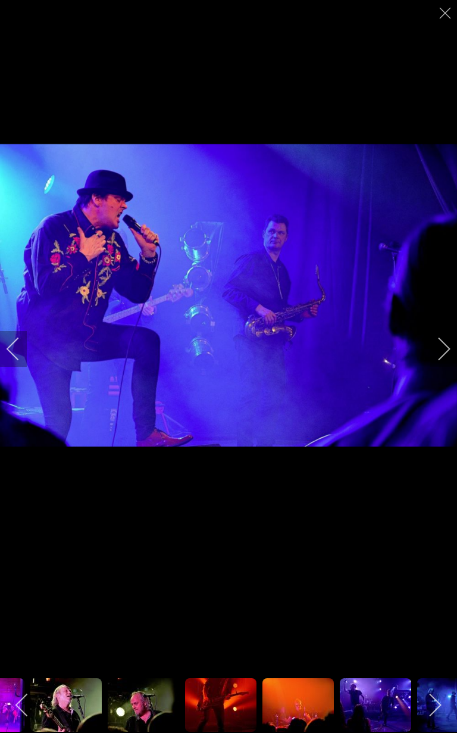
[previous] (21, 349)
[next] (436, 349)
